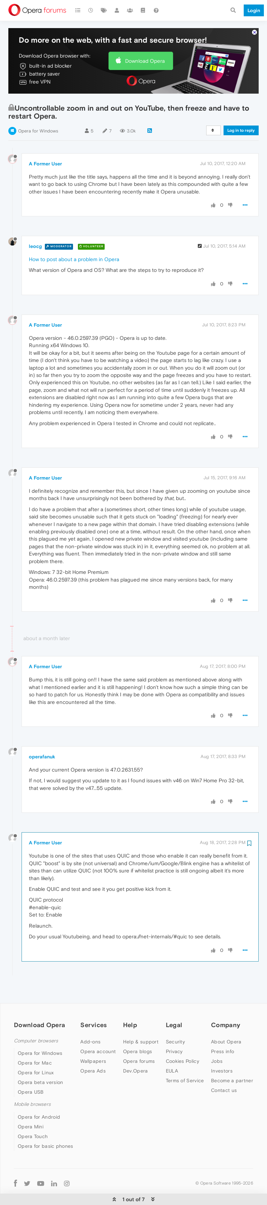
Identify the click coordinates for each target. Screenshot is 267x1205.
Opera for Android (39, 1096)
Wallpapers (93, 1040)
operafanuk (42, 735)
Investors (222, 1049)
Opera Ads (93, 1049)
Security (175, 1020)
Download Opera (145, 40)
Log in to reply (241, 109)
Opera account (98, 1030)
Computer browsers (36, 1020)
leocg (35, 225)
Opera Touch (33, 1115)
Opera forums (139, 1040)
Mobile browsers (32, 1083)
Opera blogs (137, 1030)
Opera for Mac (35, 1041)
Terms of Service (185, 1059)
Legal (174, 1003)
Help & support (141, 1020)
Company (225, 1003)
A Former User (45, 142)
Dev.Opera (135, 1049)
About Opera (226, 1020)
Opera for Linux (36, 1051)
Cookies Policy (182, 1040)
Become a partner (232, 1059)
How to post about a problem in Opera (74, 238)
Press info (222, 1030)
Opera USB (31, 1071)
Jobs (216, 1040)
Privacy (174, 1030)
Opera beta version (40, 1061)
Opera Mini (30, 1105)
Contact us (224, 1069)
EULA (172, 1049)
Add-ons (90, 1020)
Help (130, 1003)
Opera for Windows (38, 109)
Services (93, 1003)
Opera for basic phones (45, 1125)
